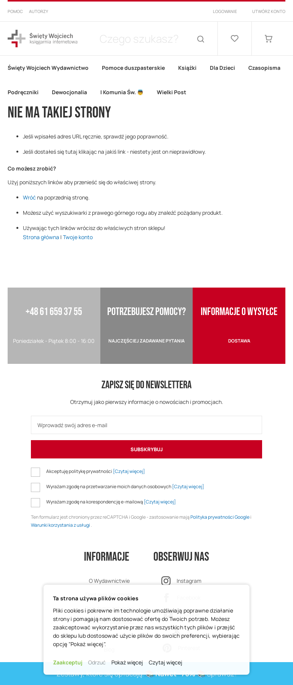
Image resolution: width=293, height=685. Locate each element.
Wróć (29, 197)
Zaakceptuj (67, 662)
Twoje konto (78, 237)
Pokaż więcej (127, 662)
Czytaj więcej (165, 662)
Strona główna (41, 237)
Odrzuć (97, 662)
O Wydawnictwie (109, 580)
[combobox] (138, 38)
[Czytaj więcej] (129, 471)
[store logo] (42, 39)
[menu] (146, 80)
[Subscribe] (146, 449)
